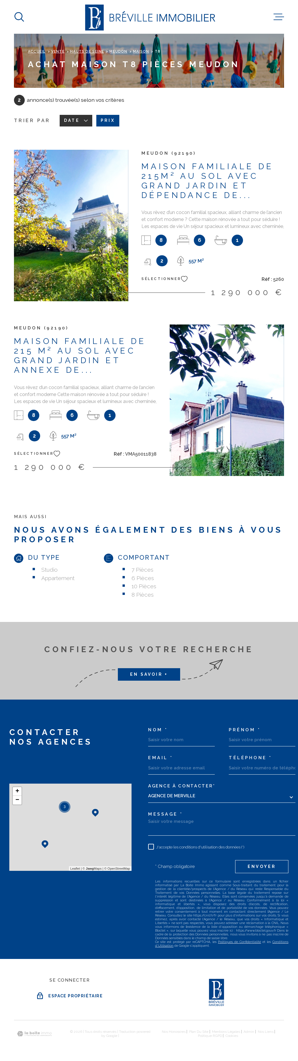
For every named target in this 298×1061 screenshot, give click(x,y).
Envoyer (262, 866)
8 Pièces (143, 594)
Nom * (158, 730)
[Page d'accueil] (149, 17)
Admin (249, 1032)
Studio (49, 569)
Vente (58, 51)
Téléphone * (250, 758)
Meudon (118, 51)
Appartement (57, 578)
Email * (160, 758)
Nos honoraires (174, 1032)
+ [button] (17, 791)
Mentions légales (226, 1032)
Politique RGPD (210, 1036)
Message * (165, 814)
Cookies (232, 1035)
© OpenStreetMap (117, 868)
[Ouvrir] (19, 17)
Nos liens (266, 1032)
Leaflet (75, 868)
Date (76, 120)
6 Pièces (143, 578)
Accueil (36, 51)
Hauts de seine (87, 51)
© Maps (92, 868)
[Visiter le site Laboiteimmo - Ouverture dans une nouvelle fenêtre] (34, 1034)
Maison (141, 51)
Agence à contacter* (181, 786)
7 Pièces (142, 569)
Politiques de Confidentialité (239, 942)
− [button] (17, 800)
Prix (108, 120)
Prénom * (244, 730)
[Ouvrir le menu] (279, 17)
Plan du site (198, 1032)
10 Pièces (144, 586)
